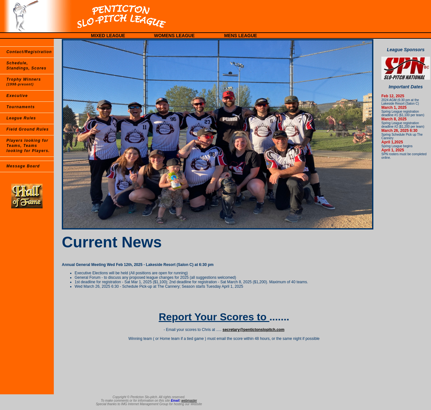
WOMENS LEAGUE (174, 35)
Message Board (23, 166)
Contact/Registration (29, 52)
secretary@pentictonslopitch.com (253, 329)
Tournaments (20, 107)
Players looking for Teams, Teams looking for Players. (28, 145)
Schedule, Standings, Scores (26, 65)
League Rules (21, 118)
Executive (17, 95)
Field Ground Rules (27, 129)
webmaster (189, 400)
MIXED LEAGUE (108, 35)
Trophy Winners (23, 81)
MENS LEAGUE (240, 35)
